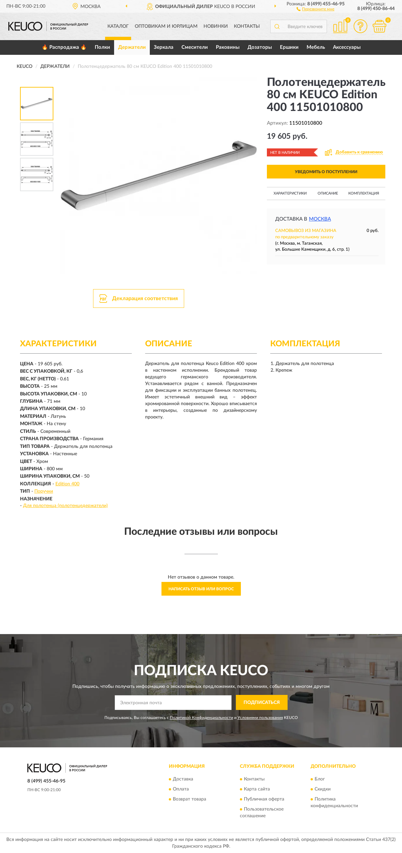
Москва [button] (320, 219)
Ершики (289, 47)
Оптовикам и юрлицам (166, 26)
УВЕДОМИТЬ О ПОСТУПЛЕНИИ (326, 172)
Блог (320, 779)
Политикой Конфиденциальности (201, 718)
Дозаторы (260, 47)
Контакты (247, 26)
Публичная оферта (264, 799)
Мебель (316, 47)
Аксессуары (347, 47)
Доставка (183, 779)
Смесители (194, 47)
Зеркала (163, 47)
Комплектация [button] (363, 193)
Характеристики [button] (290, 193)
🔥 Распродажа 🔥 (64, 47)
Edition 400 (67, 484)
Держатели (132, 47)
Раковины (228, 47)
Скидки (323, 789)
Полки (102, 47)
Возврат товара (189, 799)
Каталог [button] (118, 26)
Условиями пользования (260, 718)
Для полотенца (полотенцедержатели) (65, 505)
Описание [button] (328, 193)
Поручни (43, 491)
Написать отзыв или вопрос (201, 589)
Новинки (216, 26)
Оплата (181, 789)
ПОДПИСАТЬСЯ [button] (262, 702)
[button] (315, 9)
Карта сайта (257, 789)
